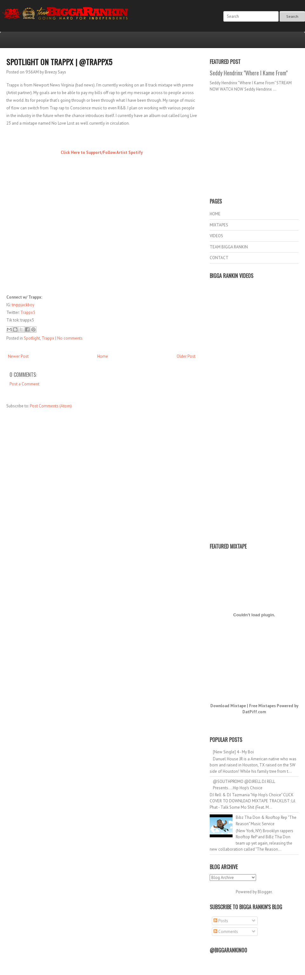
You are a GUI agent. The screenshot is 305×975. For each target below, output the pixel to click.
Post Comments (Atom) (51, 406)
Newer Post (18, 356)
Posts (221, 920)
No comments (70, 338)
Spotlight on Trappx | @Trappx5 (59, 61)
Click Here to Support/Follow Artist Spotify (102, 152)
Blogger (265, 892)
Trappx (48, 338)
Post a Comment (24, 384)
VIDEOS (216, 236)
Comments (226, 931)
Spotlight (32, 338)
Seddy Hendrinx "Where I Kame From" (249, 73)
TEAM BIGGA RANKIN (229, 247)
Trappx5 (27, 312)
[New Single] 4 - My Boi (233, 752)
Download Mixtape (228, 706)
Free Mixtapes (262, 706)
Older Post (186, 356)
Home (102, 356)
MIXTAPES (219, 225)
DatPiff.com (254, 712)
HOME (215, 214)
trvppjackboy (23, 305)
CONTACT (219, 257)
